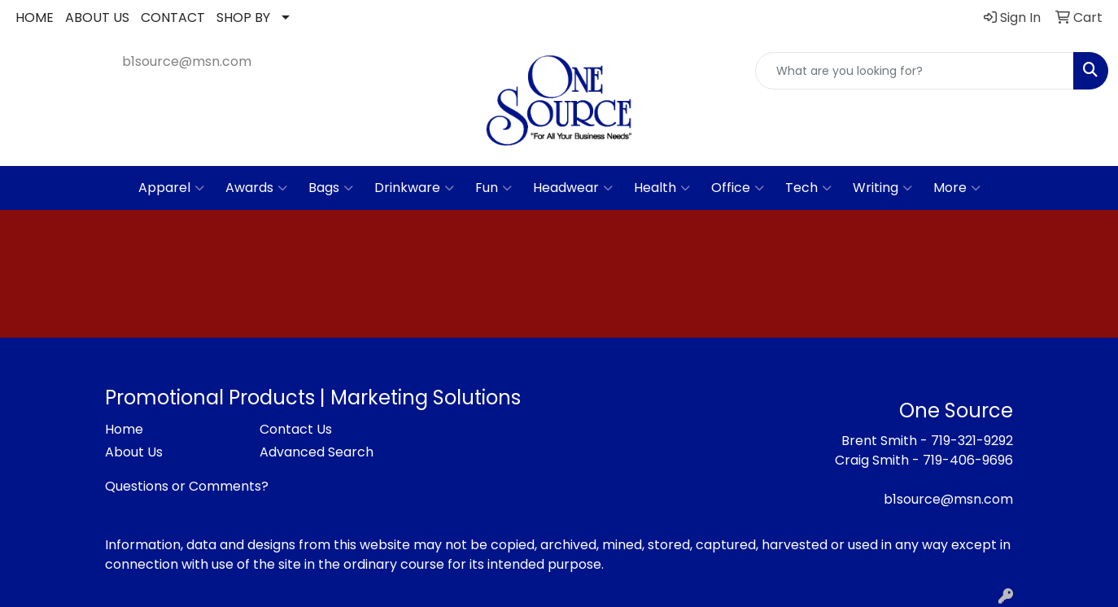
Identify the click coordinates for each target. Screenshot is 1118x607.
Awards (256, 188)
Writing (882, 188)
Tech (808, 188)
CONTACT (173, 17)
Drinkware (414, 188)
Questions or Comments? (187, 486)
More (956, 188)
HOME (34, 17)
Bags (330, 188)
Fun (493, 188)
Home (124, 429)
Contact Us (296, 429)
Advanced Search (316, 452)
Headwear (573, 188)
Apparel (171, 188)
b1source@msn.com (186, 61)
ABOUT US (97, 17)
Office (737, 188)
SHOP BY (243, 17)
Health (662, 188)
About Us (134, 452)
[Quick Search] (914, 71)
